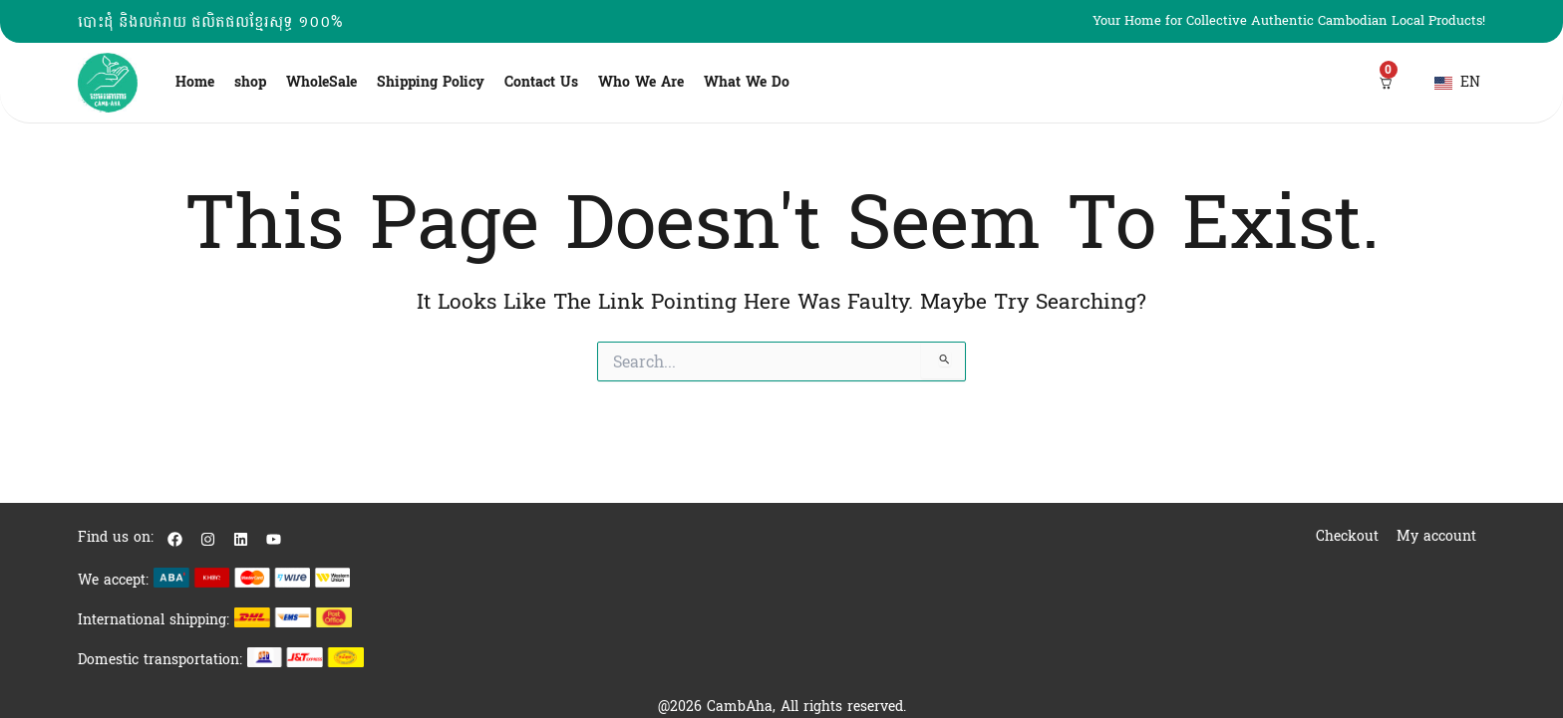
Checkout (1347, 536)
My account (1436, 536)
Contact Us (541, 82)
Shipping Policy (430, 82)
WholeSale (321, 82)
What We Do (746, 82)
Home (194, 82)
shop (250, 82)
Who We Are (641, 82)
